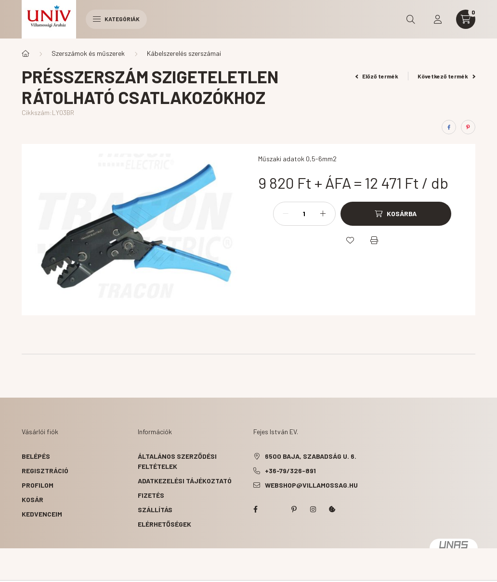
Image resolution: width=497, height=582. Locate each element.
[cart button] (465, 19)
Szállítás (155, 509)
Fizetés (151, 495)
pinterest (293, 509)
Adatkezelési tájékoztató (185, 481)
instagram (313, 509)
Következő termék (446, 76)
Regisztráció (45, 470)
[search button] (410, 19)
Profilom (37, 485)
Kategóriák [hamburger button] (116, 18)
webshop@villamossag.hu (311, 485)
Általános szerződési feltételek (177, 461)
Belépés (36, 456)
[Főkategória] (25, 53)
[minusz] (285, 214)
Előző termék (377, 76)
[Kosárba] (395, 214)
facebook (255, 509)
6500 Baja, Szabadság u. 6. (310, 456)
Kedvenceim (42, 514)
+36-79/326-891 (290, 470)
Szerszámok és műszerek (88, 53)
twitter (274, 509)
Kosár (32, 499)
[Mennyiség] (304, 213)
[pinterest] (468, 127)
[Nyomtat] (374, 240)
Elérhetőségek (164, 524)
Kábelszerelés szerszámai (184, 53)
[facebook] (449, 127)
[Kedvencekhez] (350, 240)
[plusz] (323, 214)
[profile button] (437, 19)
